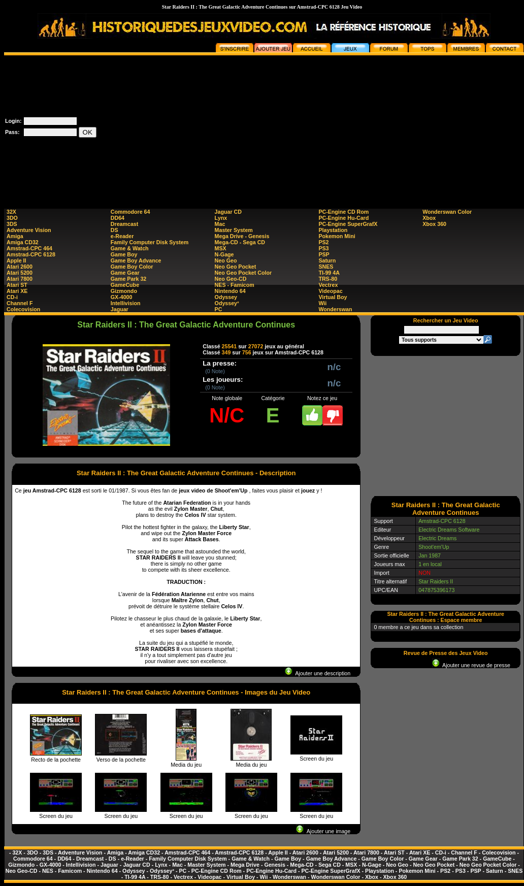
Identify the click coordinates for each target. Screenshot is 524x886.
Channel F (20, 303)
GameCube (125, 285)
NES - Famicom (234, 285)
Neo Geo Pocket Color (243, 273)
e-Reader (122, 236)
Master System (234, 230)
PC (218, 309)
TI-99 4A (328, 273)
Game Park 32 (129, 279)
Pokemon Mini (336, 236)
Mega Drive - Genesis (242, 236)
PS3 (323, 248)
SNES (325, 267)
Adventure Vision (29, 230)
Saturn (327, 260)
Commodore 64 (130, 212)
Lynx (221, 218)
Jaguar (119, 309)
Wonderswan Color (447, 212)
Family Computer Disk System (149, 242)
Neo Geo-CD (231, 279)
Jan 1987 (429, 555)
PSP (323, 254)
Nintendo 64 (230, 291)
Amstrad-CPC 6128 (31, 254)
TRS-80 (327, 279)
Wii (322, 303)
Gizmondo (124, 291)
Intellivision (126, 303)
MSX (220, 248)
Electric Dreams (437, 538)
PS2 (323, 242)
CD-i (12, 297)
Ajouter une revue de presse (471, 665)
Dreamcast (125, 224)
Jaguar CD (228, 212)
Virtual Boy (332, 297)
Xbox (429, 218)
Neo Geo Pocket (235, 267)
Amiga (15, 236)
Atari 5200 (19, 273)
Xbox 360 (434, 224)
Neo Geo (226, 260)
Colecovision (23, 309)
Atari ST (17, 285)
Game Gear (125, 273)
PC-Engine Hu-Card (343, 218)
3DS (12, 224)
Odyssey (226, 297)
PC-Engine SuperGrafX (347, 224)
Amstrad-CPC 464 (29, 248)
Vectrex (328, 285)
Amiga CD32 (23, 242)
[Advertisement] (341, 126)
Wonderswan (335, 309)
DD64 (117, 218)
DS (114, 230)
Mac (220, 224)
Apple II (16, 260)
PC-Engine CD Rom (343, 212)
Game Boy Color (132, 267)
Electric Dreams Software (448, 530)
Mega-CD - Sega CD (240, 242)
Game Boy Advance (136, 260)
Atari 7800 (19, 279)
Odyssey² (227, 303)
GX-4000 (122, 297)
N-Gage (224, 254)
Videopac (330, 291)
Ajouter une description (317, 673)
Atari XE (17, 291)
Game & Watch (130, 248)
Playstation (332, 230)
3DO (12, 218)
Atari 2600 (19, 267)
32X (11, 212)
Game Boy (124, 254)
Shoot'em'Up (433, 547)
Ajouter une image (323, 831)
